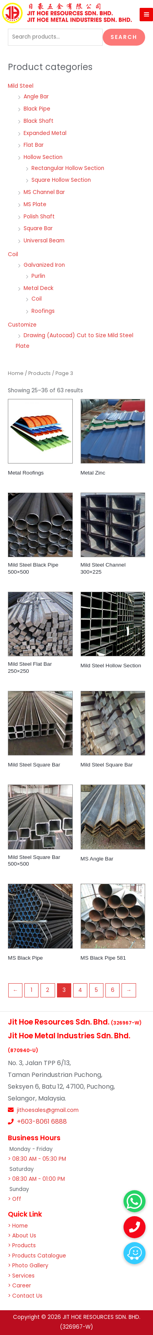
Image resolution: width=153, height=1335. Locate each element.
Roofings (43, 311)
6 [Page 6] (112, 990)
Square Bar (38, 228)
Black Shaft (38, 121)
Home (16, 373)
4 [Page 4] (80, 990)
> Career (19, 1285)
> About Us (22, 1235)
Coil (13, 254)
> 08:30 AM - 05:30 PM (37, 1159)
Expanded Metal (45, 133)
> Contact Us (25, 1296)
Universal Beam (44, 240)
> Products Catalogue (37, 1255)
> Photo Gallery (28, 1265)
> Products (22, 1245)
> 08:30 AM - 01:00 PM (36, 1179)
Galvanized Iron (44, 265)
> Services (21, 1276)
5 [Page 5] (96, 990)
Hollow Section (43, 157)
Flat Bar (34, 145)
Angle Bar (36, 96)
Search (124, 37)
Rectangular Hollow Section (67, 168)
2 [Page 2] (47, 990)
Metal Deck (38, 288)
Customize (22, 325)
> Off (14, 1199)
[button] (135, 1253)
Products (39, 373)
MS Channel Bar (44, 192)
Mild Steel (20, 86)
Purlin (38, 276)
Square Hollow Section (61, 180)
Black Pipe (37, 109)
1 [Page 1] (31, 990)
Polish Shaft (39, 216)
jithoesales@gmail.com (48, 1110)
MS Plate (35, 204)
